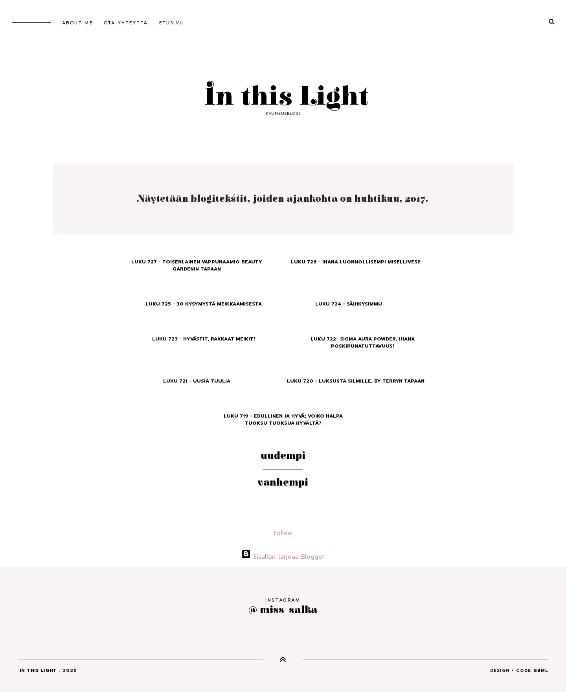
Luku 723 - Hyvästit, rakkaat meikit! (203, 338)
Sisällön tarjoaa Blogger (283, 556)
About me (77, 23)
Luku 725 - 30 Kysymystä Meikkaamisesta (203, 303)
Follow (283, 533)
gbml (540, 670)
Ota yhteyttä (126, 23)
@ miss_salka (283, 610)
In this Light (283, 96)
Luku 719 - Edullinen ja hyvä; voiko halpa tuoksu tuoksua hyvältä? (283, 419)
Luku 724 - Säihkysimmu (348, 303)
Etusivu (171, 23)
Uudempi (283, 456)
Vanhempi (283, 482)
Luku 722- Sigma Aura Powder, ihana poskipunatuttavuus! (363, 342)
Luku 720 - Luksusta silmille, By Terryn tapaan (355, 381)
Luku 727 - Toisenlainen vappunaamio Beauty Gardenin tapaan (196, 265)
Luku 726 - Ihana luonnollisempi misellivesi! (356, 261)
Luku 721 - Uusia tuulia (196, 381)
